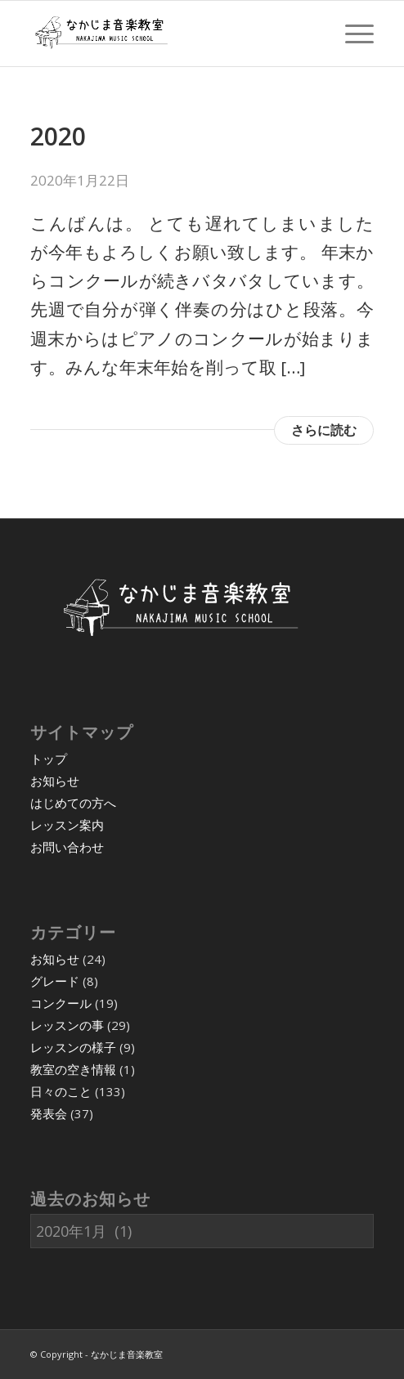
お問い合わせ (67, 847)
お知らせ (54, 780)
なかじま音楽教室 (127, 1354)
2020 (58, 136)
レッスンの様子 (73, 1047)
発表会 (48, 1113)
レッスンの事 (67, 1025)
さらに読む (324, 430)
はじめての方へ (73, 803)
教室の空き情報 (73, 1069)
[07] (167, 33)
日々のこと (61, 1091)
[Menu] (351, 33)
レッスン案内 (67, 825)
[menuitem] (351, 33)
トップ (48, 758)
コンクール (61, 1003)
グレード (54, 981)
